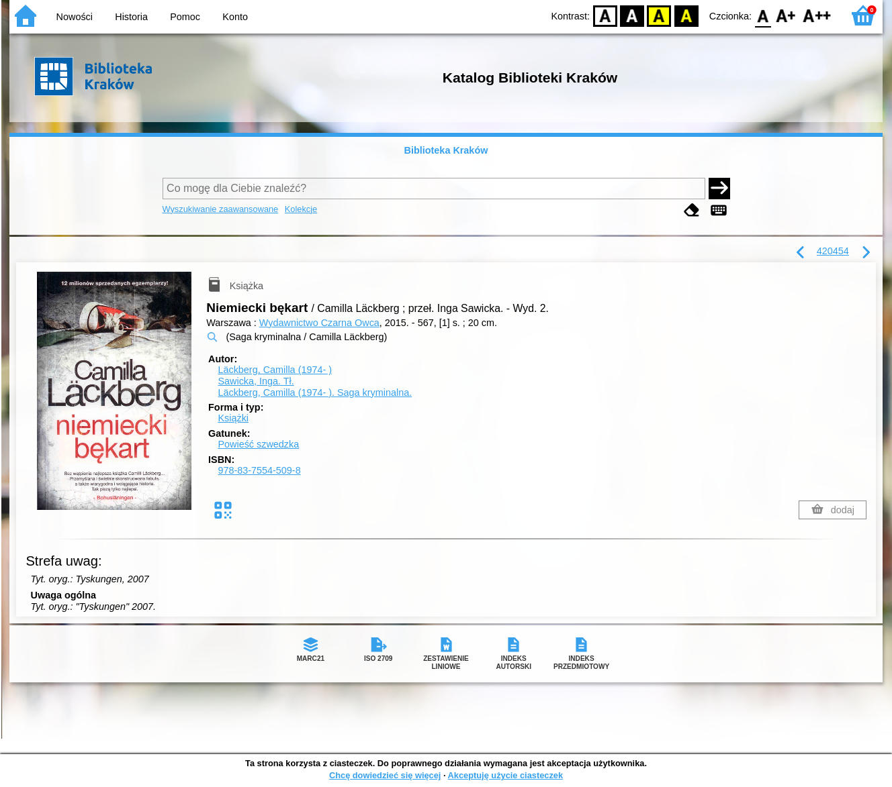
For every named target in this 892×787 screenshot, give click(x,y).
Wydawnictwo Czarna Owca (319, 322)
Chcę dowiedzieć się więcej (385, 775)
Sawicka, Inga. (256, 381)
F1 (786, 15)
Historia (131, 16)
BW (632, 15)
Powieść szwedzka (258, 444)
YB (659, 15)
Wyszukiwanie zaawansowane (221, 209)
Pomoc (185, 16)
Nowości (74, 16)
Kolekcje (301, 209)
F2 (817, 15)
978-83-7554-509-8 (259, 470)
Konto (235, 16)
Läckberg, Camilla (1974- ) (275, 369)
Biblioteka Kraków (446, 150)
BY (686, 15)
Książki (233, 418)
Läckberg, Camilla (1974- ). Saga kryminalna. (315, 392)
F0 (762, 15)
